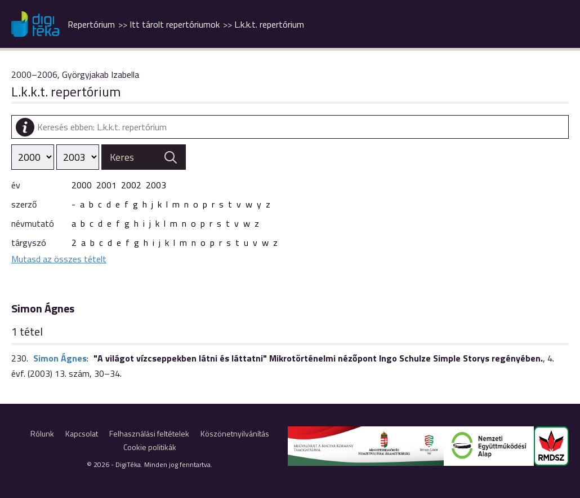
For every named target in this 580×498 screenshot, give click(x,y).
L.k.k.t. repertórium (269, 24)
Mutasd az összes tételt (58, 259)
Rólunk (42, 433)
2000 (82, 185)
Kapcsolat (81, 433)
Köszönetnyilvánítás (234, 433)
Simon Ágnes (60, 358)
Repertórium (91, 24)
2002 (131, 185)
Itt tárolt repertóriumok (175, 24)
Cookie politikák (149, 447)
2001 (106, 185)
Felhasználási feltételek (149, 433)
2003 (156, 185)
